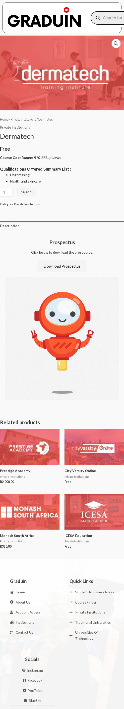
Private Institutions (23, 119)
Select (26, 192)
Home (4, 119)
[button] (116, 43)
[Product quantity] (6, 192)
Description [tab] (9, 226)
